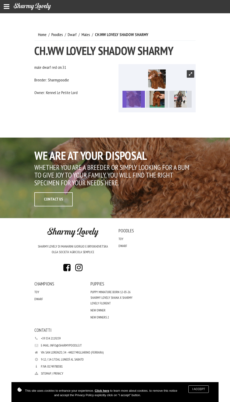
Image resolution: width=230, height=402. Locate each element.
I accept (198, 389)
